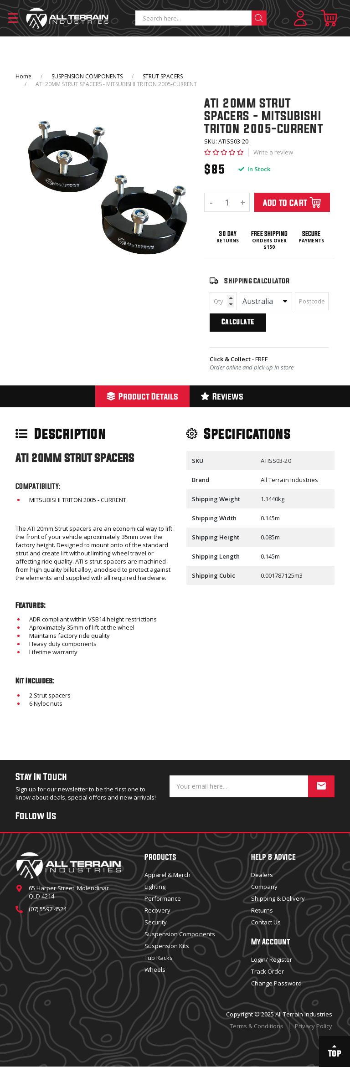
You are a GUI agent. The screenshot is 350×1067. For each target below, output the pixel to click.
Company (264, 886)
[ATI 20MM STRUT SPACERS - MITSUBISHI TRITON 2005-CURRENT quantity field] (227, 202)
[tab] (142, 396)
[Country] (266, 301)
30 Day (228, 233)
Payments (311, 241)
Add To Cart (292, 202)
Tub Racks (158, 958)
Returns (227, 241)
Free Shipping (269, 233)
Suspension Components (179, 934)
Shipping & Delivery (278, 898)
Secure (311, 233)
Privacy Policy (313, 1026)
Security (155, 922)
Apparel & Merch (167, 875)
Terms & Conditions (256, 1026)
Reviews (222, 396)
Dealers (262, 875)
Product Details (142, 396)
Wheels (154, 969)
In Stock (254, 169)
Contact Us (266, 922)
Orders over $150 (269, 244)
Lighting (154, 886)
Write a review (273, 152)
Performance (162, 898)
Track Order (267, 971)
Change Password (276, 983)
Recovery (157, 910)
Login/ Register (271, 959)
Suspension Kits (166, 946)
